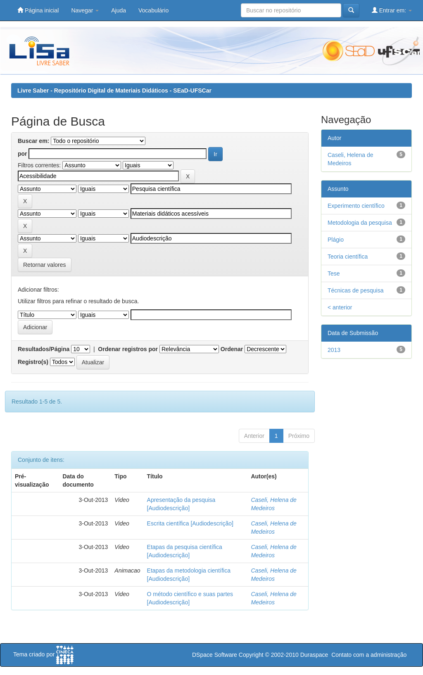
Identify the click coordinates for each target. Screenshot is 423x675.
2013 (334, 350)
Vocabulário (153, 10)
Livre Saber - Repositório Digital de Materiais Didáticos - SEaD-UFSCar (114, 90)
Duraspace (314, 654)
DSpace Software (214, 654)
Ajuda (118, 10)
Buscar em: (33, 141)
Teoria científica (348, 256)
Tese (334, 273)
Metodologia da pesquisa (360, 222)
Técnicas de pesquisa (355, 290)
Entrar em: (392, 10)
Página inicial (38, 10)
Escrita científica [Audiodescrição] (190, 523)
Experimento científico (356, 205)
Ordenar (232, 349)
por (22, 153)
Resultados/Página (43, 349)
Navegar (85, 10)
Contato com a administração (368, 654)
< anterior (340, 307)
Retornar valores (44, 264)
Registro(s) (33, 362)
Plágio (336, 239)
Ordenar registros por (128, 349)
